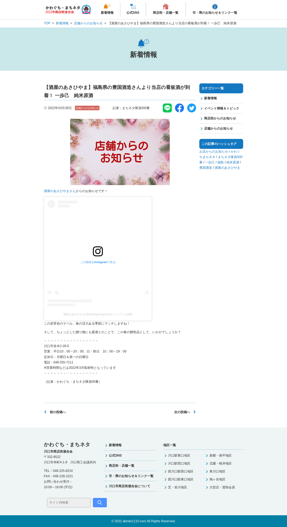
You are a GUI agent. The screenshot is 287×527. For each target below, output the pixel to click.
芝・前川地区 (177, 487)
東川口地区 (217, 471)
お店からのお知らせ (213, 151)
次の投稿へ (182, 412)
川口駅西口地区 (179, 463)
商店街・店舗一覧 (165, 12)
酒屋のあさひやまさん (60, 191)
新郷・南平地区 (220, 455)
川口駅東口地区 (179, 455)
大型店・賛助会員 (222, 487)
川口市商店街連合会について (129, 486)
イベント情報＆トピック (221, 108)
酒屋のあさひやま (227, 167)
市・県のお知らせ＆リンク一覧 (215, 12)
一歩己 (210, 162)
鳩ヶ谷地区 (217, 479)
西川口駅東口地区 (181, 479)
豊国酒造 (205, 167)
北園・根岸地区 (220, 463)
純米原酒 (232, 162)
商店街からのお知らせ (220, 118)
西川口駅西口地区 (181, 471)
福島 (220, 162)
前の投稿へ (58, 412)
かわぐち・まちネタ (68, 10)
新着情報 (107, 12)
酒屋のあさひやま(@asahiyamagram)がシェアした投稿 (97, 314)
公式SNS (132, 12)
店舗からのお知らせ (87, 107)
